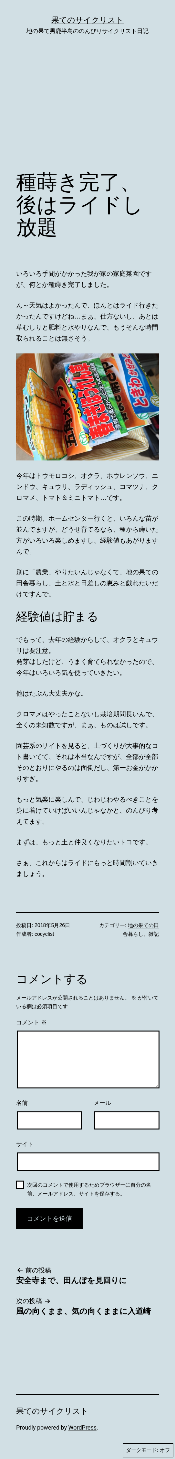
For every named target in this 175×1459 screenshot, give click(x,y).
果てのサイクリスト (87, 20)
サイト (25, 1144)
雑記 (154, 934)
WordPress (82, 1427)
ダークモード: (148, 1450)
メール (102, 1103)
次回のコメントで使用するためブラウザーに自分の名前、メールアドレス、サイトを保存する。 (89, 1189)
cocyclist (44, 934)
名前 (22, 1103)
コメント (31, 1022)
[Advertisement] (87, 113)
